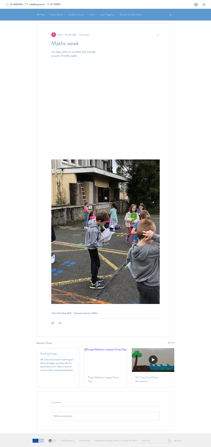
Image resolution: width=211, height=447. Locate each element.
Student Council (76, 14)
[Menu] (203, 4)
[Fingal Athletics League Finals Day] (105, 360)
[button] (170, 14)
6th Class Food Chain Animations (146, 379)
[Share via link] (52, 323)
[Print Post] (59, 323)
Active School (56, 14)
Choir (92, 14)
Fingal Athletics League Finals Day (103, 379)
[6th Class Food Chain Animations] (153, 360)
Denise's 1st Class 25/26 (131, 14)
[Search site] (151, 440)
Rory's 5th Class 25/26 (62, 313)
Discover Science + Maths (86, 313)
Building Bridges (48, 353)
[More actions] (158, 34)
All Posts (41, 14)
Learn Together (107, 14)
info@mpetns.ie (67, 440)
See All (171, 342)
